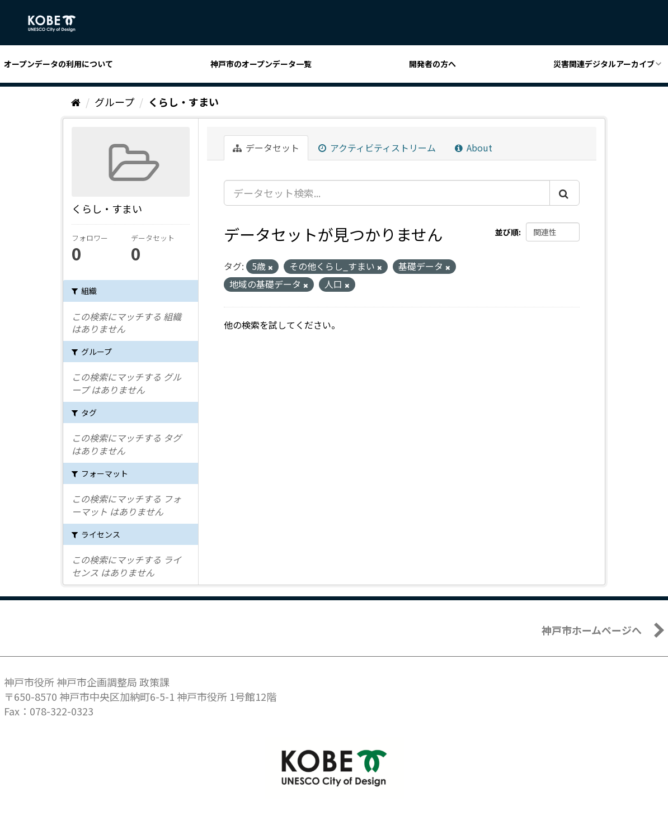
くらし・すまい (183, 101)
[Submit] (564, 193)
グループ (114, 101)
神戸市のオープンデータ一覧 (261, 63)
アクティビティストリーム (377, 147)
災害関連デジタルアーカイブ (604, 63)
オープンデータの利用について (58, 63)
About (473, 147)
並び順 (507, 232)
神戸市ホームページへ (592, 630)
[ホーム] (76, 101)
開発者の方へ (432, 63)
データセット (266, 147)
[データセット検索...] (387, 193)
